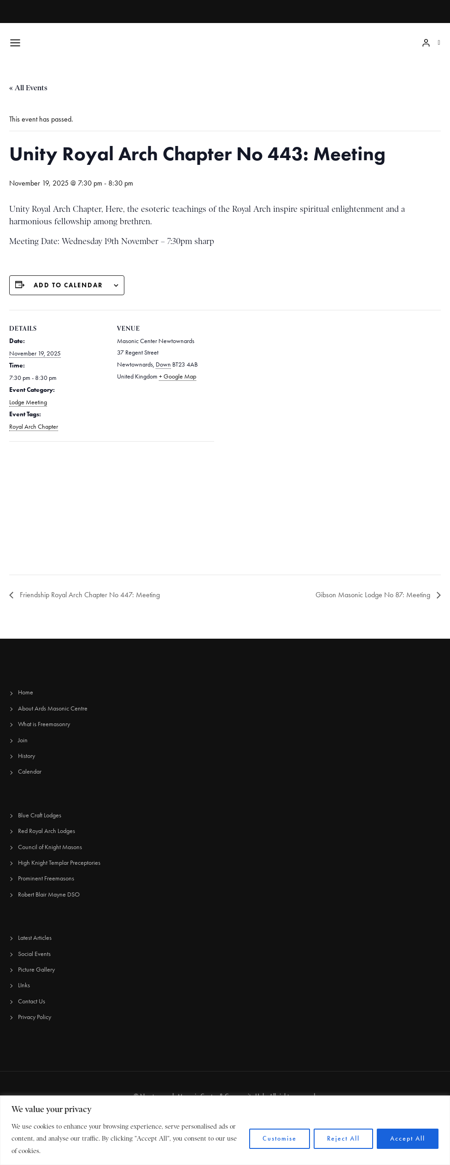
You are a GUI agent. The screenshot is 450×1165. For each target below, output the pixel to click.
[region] (225, 1130)
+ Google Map (177, 376)
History (26, 756)
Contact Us (31, 1001)
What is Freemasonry (44, 724)
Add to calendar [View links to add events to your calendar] (68, 285)
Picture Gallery (36, 969)
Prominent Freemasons (46, 878)
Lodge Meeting (28, 402)
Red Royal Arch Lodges (46, 831)
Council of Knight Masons (50, 847)
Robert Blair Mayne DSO (49, 894)
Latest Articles (35, 938)
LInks (24, 985)
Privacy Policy (34, 1017)
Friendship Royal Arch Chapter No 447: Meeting (89, 594)
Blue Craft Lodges (39, 815)
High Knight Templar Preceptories (59, 863)
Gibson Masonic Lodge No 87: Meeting (374, 594)
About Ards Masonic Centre (53, 708)
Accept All (407, 1138)
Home (25, 692)
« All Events (28, 87)
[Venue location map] (57, 504)
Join (23, 740)
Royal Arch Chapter (33, 427)
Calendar (29, 771)
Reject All (343, 1138)
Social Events (34, 954)
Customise (280, 1138)
